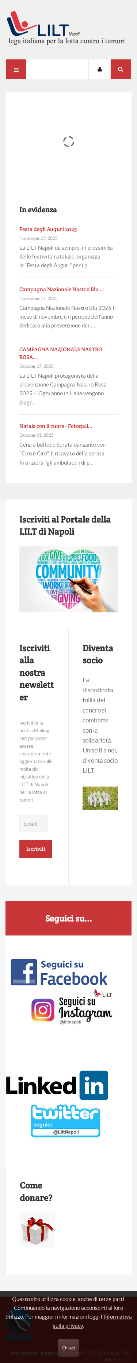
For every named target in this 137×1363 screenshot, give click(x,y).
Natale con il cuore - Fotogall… (55, 425)
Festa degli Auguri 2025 (48, 229)
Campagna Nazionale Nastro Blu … (61, 289)
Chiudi (68, 1347)
